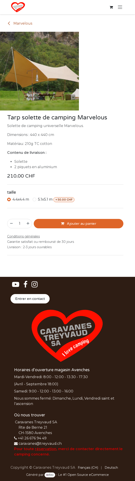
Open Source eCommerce (88, 475)
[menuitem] (88, 468)
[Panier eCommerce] (111, 7)
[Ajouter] (28, 223)
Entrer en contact (30, 299)
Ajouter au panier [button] (78, 223)
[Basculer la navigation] (120, 7)
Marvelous (19, 23)
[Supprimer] (11, 223)
